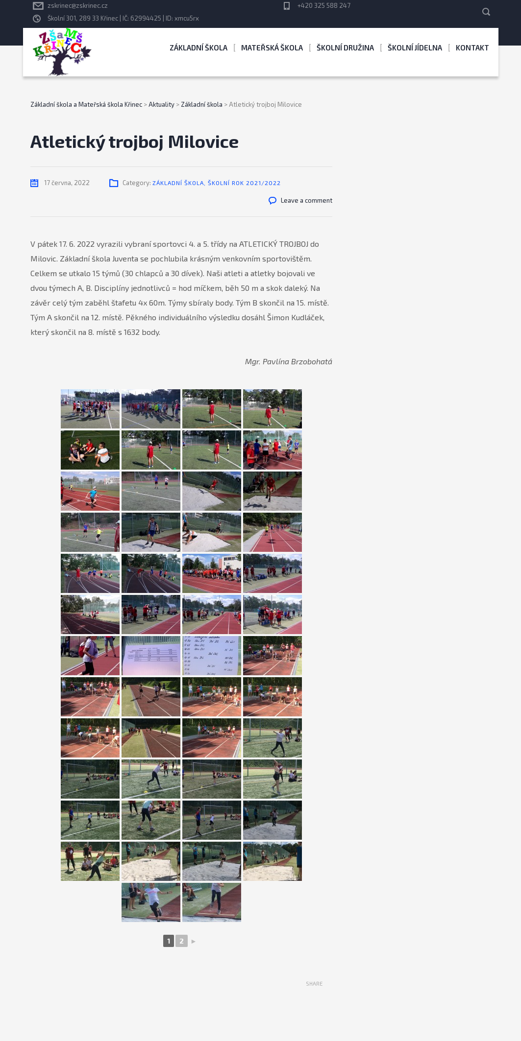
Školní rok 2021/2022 (244, 182)
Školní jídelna (415, 47)
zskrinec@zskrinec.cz (78, 5)
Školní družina (345, 47)
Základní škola (198, 47)
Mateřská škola (272, 47)
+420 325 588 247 (324, 5)
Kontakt (472, 47)
